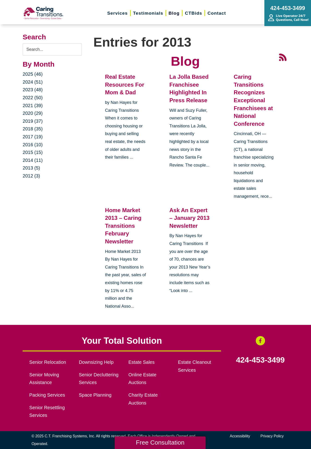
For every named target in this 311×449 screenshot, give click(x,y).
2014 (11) (33, 160)
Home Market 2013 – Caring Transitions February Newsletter (123, 226)
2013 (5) (31, 167)
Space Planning (95, 395)
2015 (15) (33, 152)
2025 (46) (33, 74)
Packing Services (47, 395)
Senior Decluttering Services (98, 378)
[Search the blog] (52, 49)
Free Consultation (160, 442)
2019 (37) (33, 121)
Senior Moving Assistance (44, 378)
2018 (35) (33, 128)
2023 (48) (33, 89)
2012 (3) (31, 175)
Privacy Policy (272, 436)
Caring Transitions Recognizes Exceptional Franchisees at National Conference (253, 100)
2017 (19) (33, 136)
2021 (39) (33, 105)
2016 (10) (33, 144)
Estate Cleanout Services (194, 366)
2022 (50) (33, 97)
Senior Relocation (47, 362)
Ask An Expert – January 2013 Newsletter (189, 218)
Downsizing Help (96, 362)
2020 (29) (33, 113)
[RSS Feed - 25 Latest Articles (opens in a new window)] (282, 57)
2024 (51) (33, 82)
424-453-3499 (260, 360)
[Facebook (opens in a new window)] (260, 340)
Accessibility (240, 436)
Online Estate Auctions (142, 378)
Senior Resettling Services (47, 411)
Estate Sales (141, 362)
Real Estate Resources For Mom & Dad (124, 84)
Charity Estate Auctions (143, 398)
